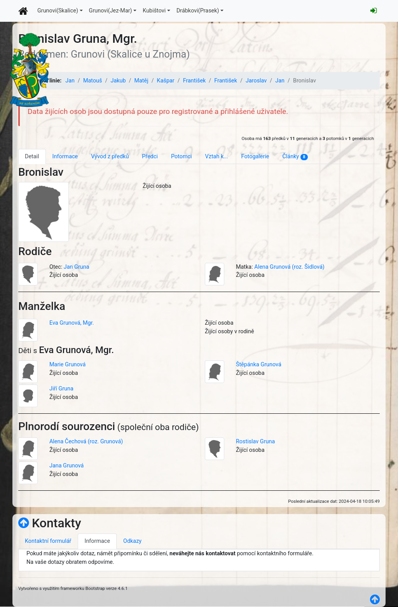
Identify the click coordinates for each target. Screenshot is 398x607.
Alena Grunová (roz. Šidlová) (289, 267)
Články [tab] (294, 156)
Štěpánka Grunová (258, 364)
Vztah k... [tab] (216, 156)
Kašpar (166, 80)
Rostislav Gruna (255, 441)
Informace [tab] (65, 156)
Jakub (118, 80)
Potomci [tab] (181, 156)
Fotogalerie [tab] (255, 156)
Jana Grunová (66, 465)
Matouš (92, 80)
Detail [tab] (32, 156)
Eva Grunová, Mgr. (71, 323)
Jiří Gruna (61, 388)
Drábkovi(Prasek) (197, 10)
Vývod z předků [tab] (110, 156)
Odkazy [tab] (132, 541)
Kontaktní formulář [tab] (48, 541)
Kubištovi (154, 10)
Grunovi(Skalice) (57, 10)
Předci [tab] (150, 156)
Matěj (141, 80)
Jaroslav (256, 80)
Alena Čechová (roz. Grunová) (86, 441)
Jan (70, 80)
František (194, 80)
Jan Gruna (76, 267)
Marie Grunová (67, 364)
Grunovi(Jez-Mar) (110, 10)
